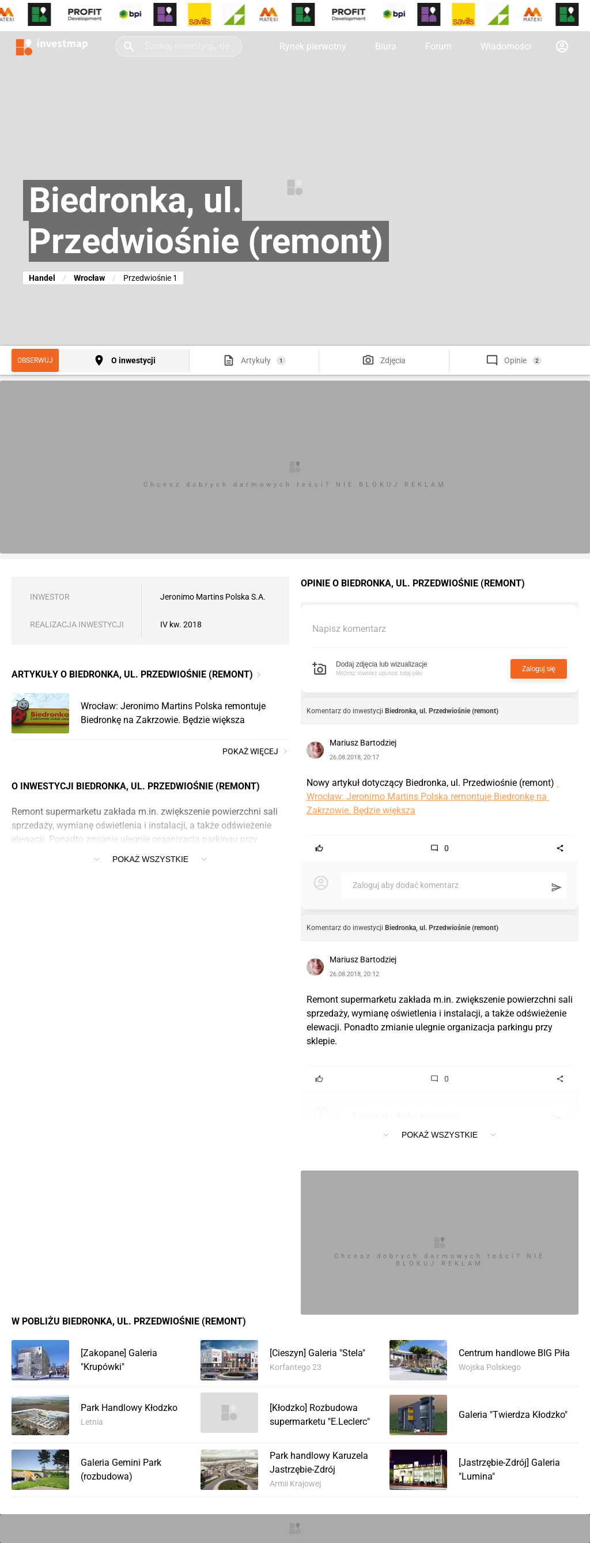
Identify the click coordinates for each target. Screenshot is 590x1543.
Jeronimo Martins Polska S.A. (213, 596)
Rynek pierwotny (312, 46)
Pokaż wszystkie (150, 859)
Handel (42, 278)
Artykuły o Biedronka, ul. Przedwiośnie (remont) (132, 674)
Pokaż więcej (255, 751)
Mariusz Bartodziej (363, 742)
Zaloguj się (538, 669)
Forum (438, 46)
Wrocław (89, 278)
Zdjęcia (393, 360)
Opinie (515, 360)
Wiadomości (506, 46)
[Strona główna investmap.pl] (52, 46)
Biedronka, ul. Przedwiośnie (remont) (441, 711)
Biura (385, 46)
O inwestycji (133, 360)
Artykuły (256, 360)
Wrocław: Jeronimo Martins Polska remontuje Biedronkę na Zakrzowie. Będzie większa (433, 796)
